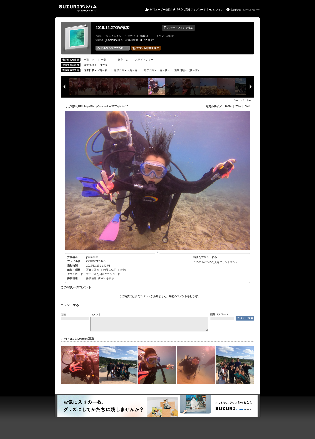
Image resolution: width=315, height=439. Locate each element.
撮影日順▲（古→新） (97, 70)
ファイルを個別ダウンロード (103, 274)
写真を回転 (92, 269)
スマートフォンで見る (178, 28)
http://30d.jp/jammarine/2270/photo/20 (106, 106)
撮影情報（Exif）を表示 (100, 278)
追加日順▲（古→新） (157, 70)
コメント (95, 314)
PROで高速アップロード (191, 9)
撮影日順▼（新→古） (127, 70)
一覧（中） (107, 59)
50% (247, 106)
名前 (63, 314)
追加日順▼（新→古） (187, 70)
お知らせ (236, 9)
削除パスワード (219, 314)
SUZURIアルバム (78, 8)
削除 (123, 269)
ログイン (218, 9)
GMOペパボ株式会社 (251, 10)
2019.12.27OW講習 (113, 27)
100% (228, 106)
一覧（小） (90, 59)
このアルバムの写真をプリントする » (215, 262)
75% (238, 106)
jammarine (90, 64)
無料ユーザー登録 (160, 9)
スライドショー (144, 59)
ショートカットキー (243, 100)
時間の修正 (109, 269)
